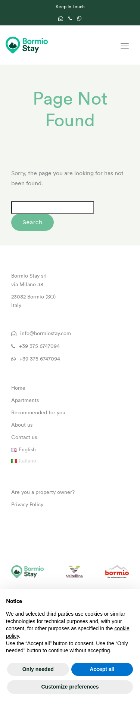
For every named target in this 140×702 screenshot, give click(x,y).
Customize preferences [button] (70, 687)
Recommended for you (38, 412)
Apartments (25, 400)
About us (21, 424)
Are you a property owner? (43, 492)
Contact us (24, 437)
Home (18, 387)
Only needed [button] (38, 669)
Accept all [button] (102, 669)
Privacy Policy (27, 504)
